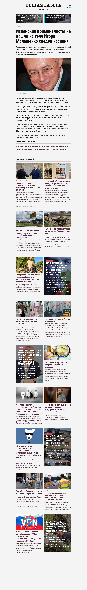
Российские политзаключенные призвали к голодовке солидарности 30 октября (57, 407)
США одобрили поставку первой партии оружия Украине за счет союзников (57, 231)
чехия (46, 490)
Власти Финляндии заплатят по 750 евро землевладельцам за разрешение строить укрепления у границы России (56, 527)
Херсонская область (21, 180)
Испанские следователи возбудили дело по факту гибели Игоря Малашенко (42, 146)
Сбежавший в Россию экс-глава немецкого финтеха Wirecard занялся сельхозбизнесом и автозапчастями (57, 184)
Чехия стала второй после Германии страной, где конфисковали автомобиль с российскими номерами (56, 496)
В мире (49, 433)
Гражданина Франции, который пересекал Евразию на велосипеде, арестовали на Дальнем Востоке (29, 278)
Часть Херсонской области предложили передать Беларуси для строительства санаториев (28, 186)
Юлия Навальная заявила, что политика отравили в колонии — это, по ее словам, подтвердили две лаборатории (57, 269)
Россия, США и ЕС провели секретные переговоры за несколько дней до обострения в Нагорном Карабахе (57, 442)
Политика (50, 260)
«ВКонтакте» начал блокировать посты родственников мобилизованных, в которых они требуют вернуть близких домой (28, 452)
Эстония (18, 228)
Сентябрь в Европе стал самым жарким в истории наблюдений (29, 492)
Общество (43, 9)
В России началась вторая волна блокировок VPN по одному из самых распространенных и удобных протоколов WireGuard (28, 536)
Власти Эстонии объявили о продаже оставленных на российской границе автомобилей (27, 234)
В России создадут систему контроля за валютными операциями (56, 364)
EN (70, 7)
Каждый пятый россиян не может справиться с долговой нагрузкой (29, 321)
